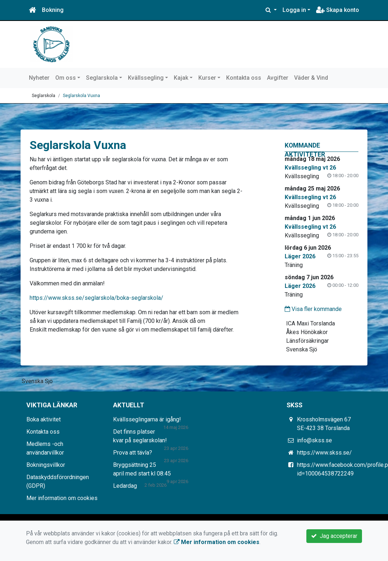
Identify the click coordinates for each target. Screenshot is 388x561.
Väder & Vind (311, 77)
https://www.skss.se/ (324, 452)
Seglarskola (102, 77)
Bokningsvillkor (45, 464)
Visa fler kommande (313, 309)
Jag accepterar (334, 535)
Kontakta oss (243, 77)
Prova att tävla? (132, 452)
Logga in (294, 9)
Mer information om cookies (62, 498)
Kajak (181, 77)
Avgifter (277, 77)
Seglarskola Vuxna (81, 95)
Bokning (53, 9)
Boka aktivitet (43, 419)
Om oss (65, 77)
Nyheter (39, 77)
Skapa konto (337, 9)
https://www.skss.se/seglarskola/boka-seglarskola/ (96, 297)
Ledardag (125, 485)
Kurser (207, 77)
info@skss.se (314, 440)
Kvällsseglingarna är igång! (147, 419)
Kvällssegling (146, 77)
